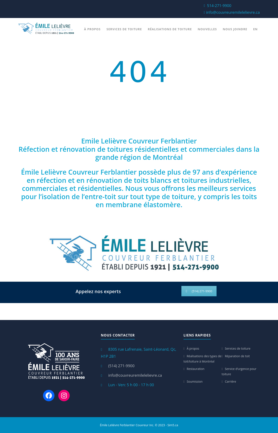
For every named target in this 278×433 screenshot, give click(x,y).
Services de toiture (124, 29)
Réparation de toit (237, 356)
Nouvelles (207, 29)
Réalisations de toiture (170, 29)
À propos (92, 29)
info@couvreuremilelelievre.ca (233, 12)
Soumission (195, 381)
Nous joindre (235, 29)
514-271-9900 (219, 5)
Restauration (195, 369)
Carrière (230, 381)
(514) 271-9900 (199, 291)
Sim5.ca (172, 425)
